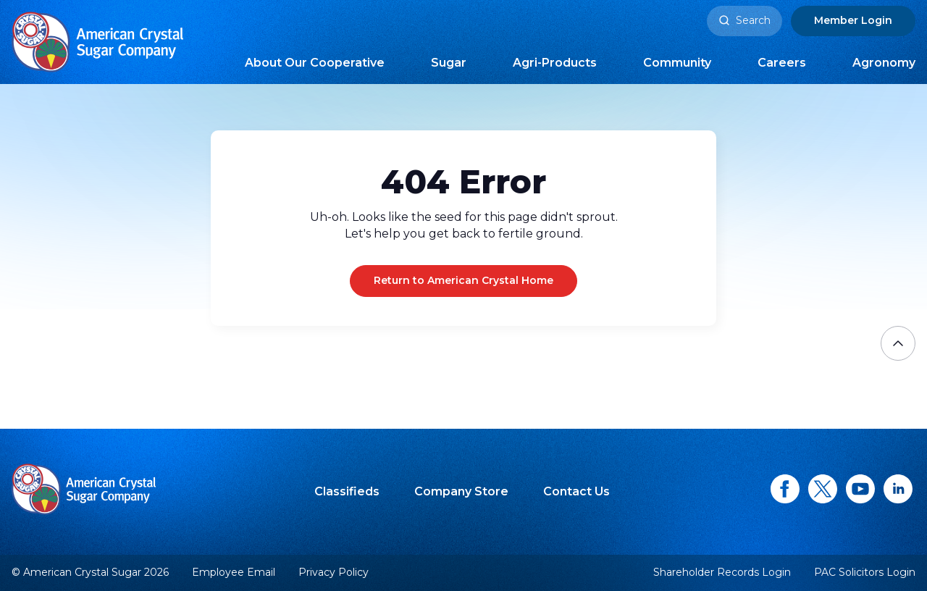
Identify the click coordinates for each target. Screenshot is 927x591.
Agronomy (883, 63)
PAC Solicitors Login (864, 572)
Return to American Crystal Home (463, 280)
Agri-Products (555, 63)
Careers (782, 63)
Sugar (448, 63)
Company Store (461, 491)
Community (677, 63)
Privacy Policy (333, 572)
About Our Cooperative (315, 63)
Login (853, 20)
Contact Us (576, 491)
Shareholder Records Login (722, 572)
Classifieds (346, 491)
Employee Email (233, 572)
